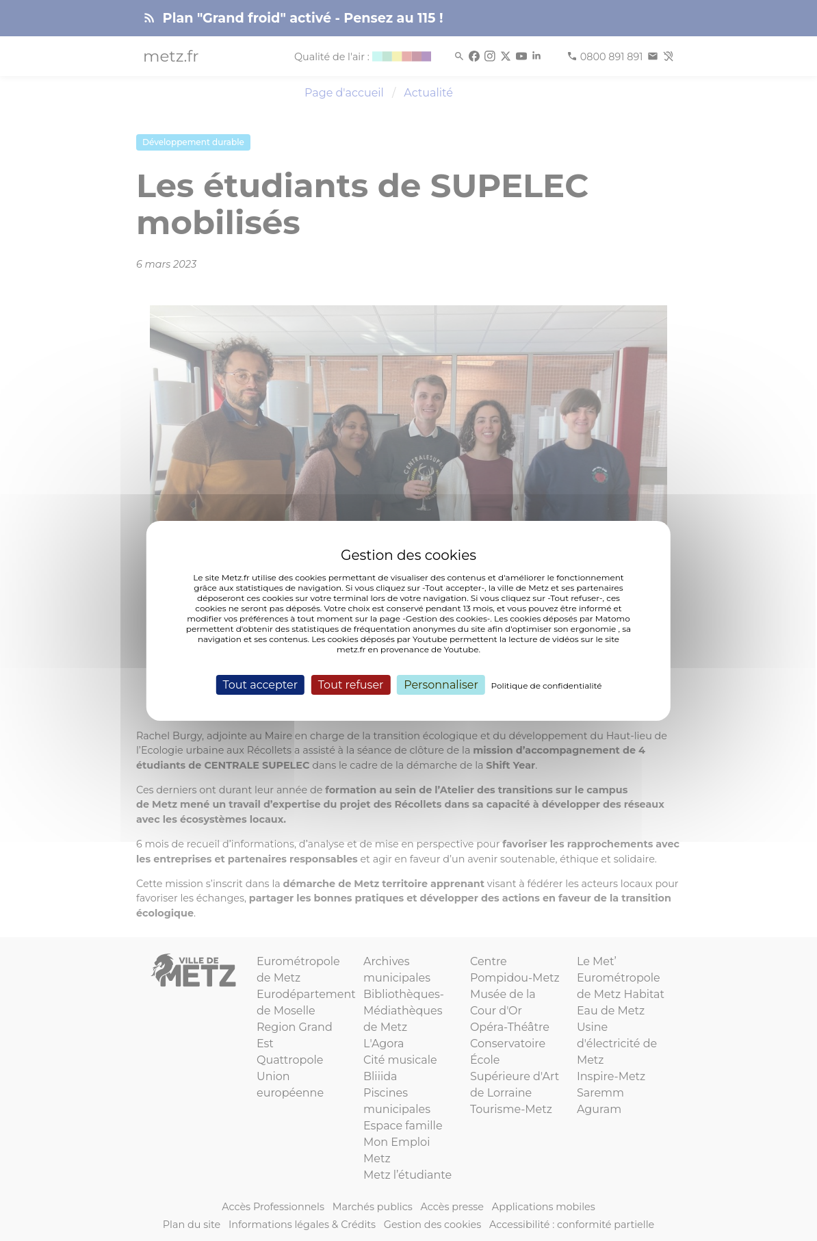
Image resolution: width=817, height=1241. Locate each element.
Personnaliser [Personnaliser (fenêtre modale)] (441, 684)
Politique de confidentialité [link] (546, 685)
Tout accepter (260, 684)
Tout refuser (351, 684)
